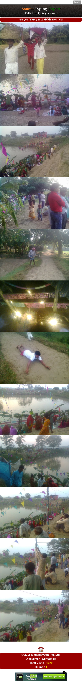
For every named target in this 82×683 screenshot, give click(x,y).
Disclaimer (33, 658)
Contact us (49, 658)
